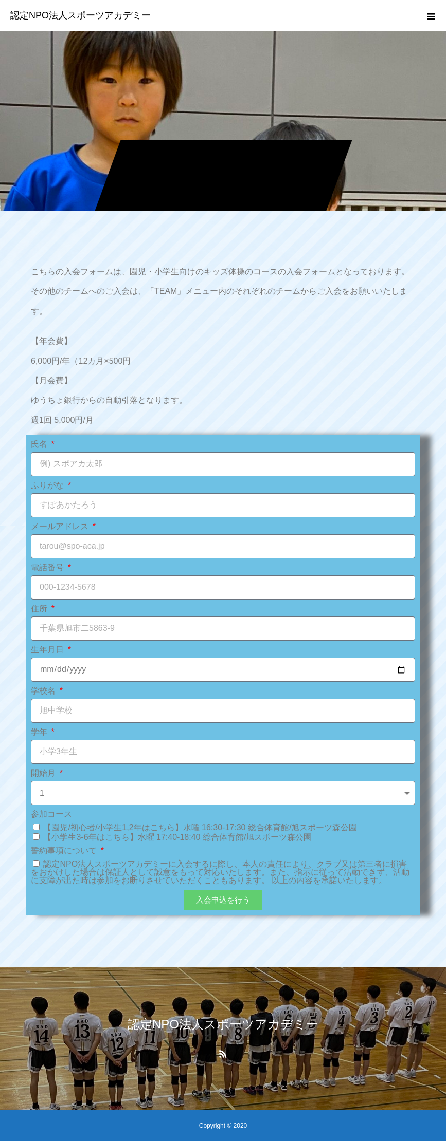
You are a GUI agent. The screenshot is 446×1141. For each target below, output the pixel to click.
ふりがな (48, 485)
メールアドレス (61, 526)
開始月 (44, 773)
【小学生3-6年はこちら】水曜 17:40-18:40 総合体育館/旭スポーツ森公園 (177, 837)
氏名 (40, 444)
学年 (40, 732)
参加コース (51, 814)
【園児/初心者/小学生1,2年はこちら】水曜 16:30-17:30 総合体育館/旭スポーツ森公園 (200, 827)
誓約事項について (65, 851)
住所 (40, 609)
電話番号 (48, 568)
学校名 (44, 691)
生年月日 (48, 650)
